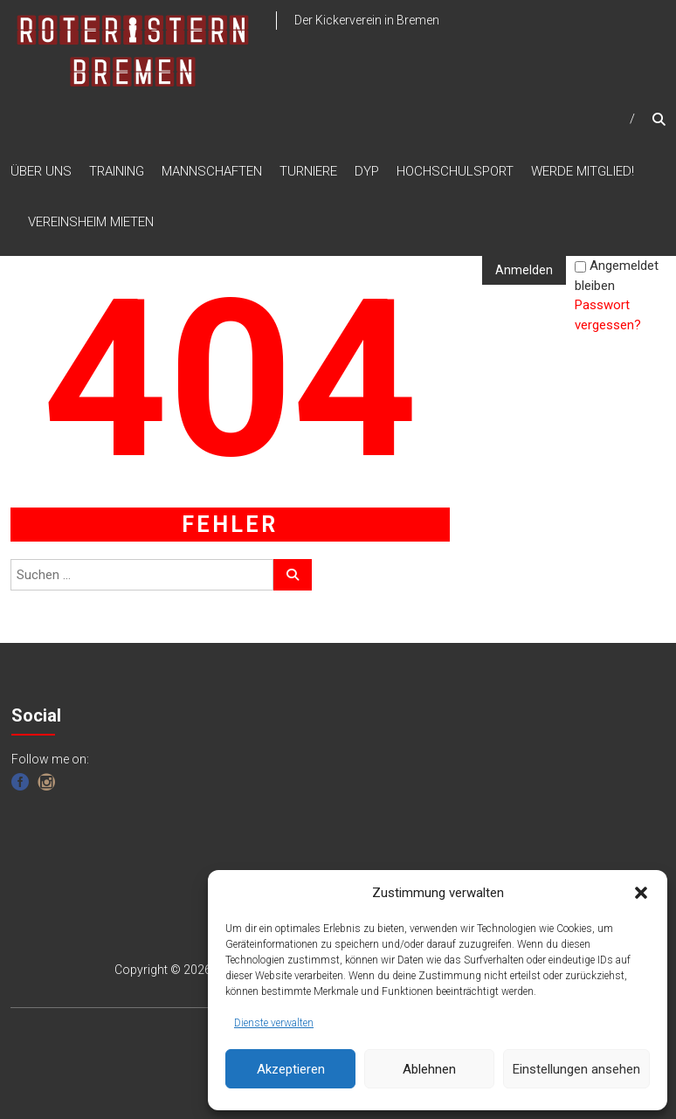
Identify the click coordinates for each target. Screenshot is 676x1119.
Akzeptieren (291, 1069)
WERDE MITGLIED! (582, 171)
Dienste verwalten (274, 1023)
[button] (641, 892)
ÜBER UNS (41, 171)
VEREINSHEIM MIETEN (91, 222)
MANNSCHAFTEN (212, 171)
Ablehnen (429, 1069)
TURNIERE (308, 171)
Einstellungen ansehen (576, 1069)
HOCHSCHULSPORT (455, 171)
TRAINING (116, 171)
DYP (367, 171)
